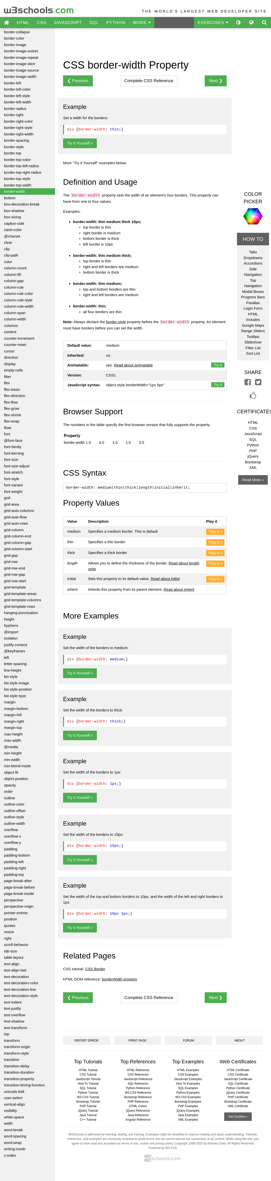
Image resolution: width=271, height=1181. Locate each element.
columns (11, 325)
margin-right (14, 721)
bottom (10, 198)
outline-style (14, 817)
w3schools (39, 9)
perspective (13, 900)
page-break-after (18, 881)
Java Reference (138, 1115)
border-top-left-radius (21, 166)
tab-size (10, 951)
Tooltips (253, 336)
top (6, 1034)
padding (10, 849)
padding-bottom (17, 855)
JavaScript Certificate (238, 1079)
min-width (12, 759)
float (7, 428)
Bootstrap (253, 462)
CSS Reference (138, 1074)
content (10, 332)
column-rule (14, 287)
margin (10, 702)
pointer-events (16, 913)
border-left (12, 83)
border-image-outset (21, 51)
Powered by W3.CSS (162, 1148)
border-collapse (17, 32)
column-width (15, 319)
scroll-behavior (16, 944)
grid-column (14, 530)
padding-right (15, 868)
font (7, 434)
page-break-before (19, 887)
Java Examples (188, 1115)
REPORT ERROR (87, 1040)
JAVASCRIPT (68, 22)
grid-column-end (17, 536)
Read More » (253, 480)
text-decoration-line (20, 989)
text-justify (12, 1008)
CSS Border (95, 969)
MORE (142, 22)
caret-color (13, 230)
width (8, 1123)
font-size (11, 459)
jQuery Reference (138, 1110)
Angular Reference (138, 1119)
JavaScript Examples (188, 1079)
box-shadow (14, 211)
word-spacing (15, 1136)
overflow (11, 830)
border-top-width (17, 185)
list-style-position (18, 689)
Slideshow (252, 342)
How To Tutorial (88, 1083)
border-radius (15, 108)
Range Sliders (253, 331)
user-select (13, 1098)
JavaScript (253, 434)
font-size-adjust (17, 466)
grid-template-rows (19, 606)
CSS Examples (188, 1074)
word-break (13, 1130)
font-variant (13, 485)
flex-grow (11, 408)
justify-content (15, 645)
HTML (23, 22)
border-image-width (20, 76)
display (10, 364)
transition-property (19, 1079)
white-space (14, 1117)
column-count (15, 268)
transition (11, 1059)
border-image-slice (19, 64)
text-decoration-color (21, 983)
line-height (12, 670)
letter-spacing (15, 664)
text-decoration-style (21, 996)
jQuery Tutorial (88, 1110)
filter (7, 376)
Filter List (253, 348)
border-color (14, 38)
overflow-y (12, 842)
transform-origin (17, 1047)
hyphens (11, 625)
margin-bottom (16, 708)
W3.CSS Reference (138, 1092)
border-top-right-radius (22, 172)
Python (253, 445)
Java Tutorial (88, 1115)
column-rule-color (18, 293)
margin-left (13, 715)
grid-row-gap (14, 574)
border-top (12, 153)
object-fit (11, 772)
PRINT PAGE (138, 1040)
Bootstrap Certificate (238, 1101)
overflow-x (12, 836)
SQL (94, 22)
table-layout (14, 957)
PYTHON (116, 22)
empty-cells (13, 370)
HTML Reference (138, 1070)
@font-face (13, 440)
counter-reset (15, 344)
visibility (10, 1110)
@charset (12, 236)
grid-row (11, 561)
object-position (16, 778)
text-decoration (16, 976)
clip (7, 249)
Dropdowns (252, 258)
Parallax (253, 303)
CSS (41, 22)
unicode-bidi (14, 1091)
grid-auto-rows (16, 523)
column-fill (12, 274)
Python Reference (138, 1088)
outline (9, 798)
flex (7, 383)
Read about (133, 365)
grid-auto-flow (15, 517)
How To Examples (188, 1083)
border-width (14, 191)
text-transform (15, 1028)
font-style (11, 479)
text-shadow (14, 1021)
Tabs (253, 252)
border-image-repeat (21, 57)
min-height (13, 753)
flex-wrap (11, 421)
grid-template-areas (20, 594)
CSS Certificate (238, 1074)
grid (7, 498)
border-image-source (21, 70)
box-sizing (12, 217)
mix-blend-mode (17, 766)
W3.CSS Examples (188, 1097)
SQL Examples (188, 1088)
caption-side (14, 223)
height (9, 619)
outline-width (14, 823)
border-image (15, 45)
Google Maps (253, 325)
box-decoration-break (22, 204)
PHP (253, 451)
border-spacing (16, 140)
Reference (148, 80)
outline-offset (15, 811)
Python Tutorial (88, 1092)
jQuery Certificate (238, 1092)
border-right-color (18, 121)
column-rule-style (18, 300)
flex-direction (14, 395)
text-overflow (14, 1015)
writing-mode (15, 1149)
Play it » (215, 531)
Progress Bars (253, 297)
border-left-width (17, 102)
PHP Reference (138, 1101)
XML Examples (188, 1119)
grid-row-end (14, 568)
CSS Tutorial (88, 1074)
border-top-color (17, 159)
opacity (10, 785)
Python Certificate (238, 1088)
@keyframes (14, 651)
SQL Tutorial (88, 1088)
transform (12, 1040)
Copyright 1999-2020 (189, 1143)
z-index (10, 1155)
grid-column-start (18, 549)
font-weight (13, 491)
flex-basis (12, 389)
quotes (9, 925)
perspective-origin (19, 906)
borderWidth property (119, 979)
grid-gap (11, 555)
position (10, 919)
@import (11, 632)
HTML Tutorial (88, 1070)
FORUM (188, 1040)
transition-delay (17, 1066)
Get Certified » (237, 1116)
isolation (11, 638)
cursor (9, 351)
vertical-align (14, 1104)
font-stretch (13, 472)
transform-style (16, 1053)
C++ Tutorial (88, 1119)
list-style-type (15, 696)
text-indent (13, 1002)
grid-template (15, 587)
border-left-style (17, 96)
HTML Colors (138, 1106)
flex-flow (11, 402)
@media (11, 747)
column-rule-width (19, 306)
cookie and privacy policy (156, 1143)
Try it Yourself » (80, 143)
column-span (15, 313)
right (7, 938)
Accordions (253, 263)
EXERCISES (213, 22)
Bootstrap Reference (138, 1097)
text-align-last (15, 970)
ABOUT (239, 1040)
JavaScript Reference (138, 1079)
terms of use (130, 1143)
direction (11, 357)
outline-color (14, 804)
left (6, 657)
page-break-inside (19, 893)
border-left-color (17, 89)
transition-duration (19, 1072)
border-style (14, 147)
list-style (11, 676)
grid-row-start (15, 581)
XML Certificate (238, 1106)
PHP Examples (188, 1106)
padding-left (14, 862)
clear (8, 242)
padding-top (14, 874)
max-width (12, 740)
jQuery (252, 456)
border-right (14, 115)
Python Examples (188, 1092)
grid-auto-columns (19, 510)
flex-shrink (12, 415)
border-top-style (17, 178)
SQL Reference (138, 1083)
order (8, 791)
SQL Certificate (238, 1083)
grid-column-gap (17, 542)
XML (253, 467)
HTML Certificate (238, 1070)
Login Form (252, 308)
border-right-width (19, 134)
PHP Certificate (238, 1097)
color (8, 262)
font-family (12, 447)
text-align (11, 964)
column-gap (14, 281)
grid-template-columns (22, 600)
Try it (218, 365)
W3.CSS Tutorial (88, 1097)
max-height (13, 734)
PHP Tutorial (88, 1106)
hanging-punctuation (21, 613)
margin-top (13, 727)
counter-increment (19, 338)
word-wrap (13, 1142)
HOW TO (253, 239)
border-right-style (18, 127)
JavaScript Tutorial (88, 1079)
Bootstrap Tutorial (88, 1101)
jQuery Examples (188, 1110)
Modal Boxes (253, 291)
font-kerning (14, 453)
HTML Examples (188, 1070)
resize (9, 932)
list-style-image (16, 683)
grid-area (11, 504)
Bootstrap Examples (188, 1101)
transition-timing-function (24, 1085)
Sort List (253, 353)
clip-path (11, 255)
